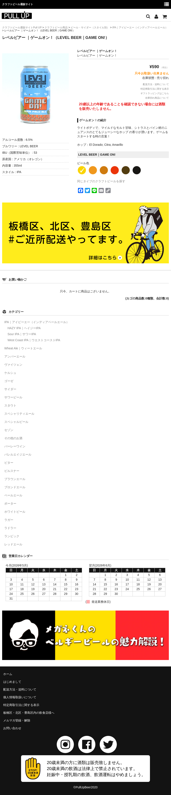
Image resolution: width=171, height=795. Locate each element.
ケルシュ (10, 372)
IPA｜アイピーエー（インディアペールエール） (36, 322)
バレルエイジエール (17, 454)
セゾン (8, 430)
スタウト (10, 405)
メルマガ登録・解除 (16, 720)
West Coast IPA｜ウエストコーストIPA (34, 340)
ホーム (7, 674)
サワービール (13, 397)
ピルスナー (11, 471)
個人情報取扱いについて (19, 697)
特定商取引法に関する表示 (154, 88)
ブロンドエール (14, 487)
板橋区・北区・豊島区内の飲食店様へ (28, 712)
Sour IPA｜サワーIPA (22, 334)
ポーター (10, 503)
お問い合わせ (12, 728)
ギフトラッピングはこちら (154, 93)
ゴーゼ (8, 381)
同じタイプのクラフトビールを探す (101, 181)
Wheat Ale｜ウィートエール (23, 348)
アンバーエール (14, 356)
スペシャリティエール (19, 413)
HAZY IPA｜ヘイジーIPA (24, 328)
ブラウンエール (14, 479)
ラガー (8, 520)
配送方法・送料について (156, 84)
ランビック (11, 536)
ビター (8, 462)
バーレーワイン (14, 446)
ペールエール (13, 495)
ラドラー (10, 528)
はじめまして (12, 681)
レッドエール (13, 544)
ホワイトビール (14, 511)
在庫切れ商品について (157, 98)
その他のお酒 (13, 438)
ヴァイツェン (13, 364)
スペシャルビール (16, 422)
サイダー (10, 389)
